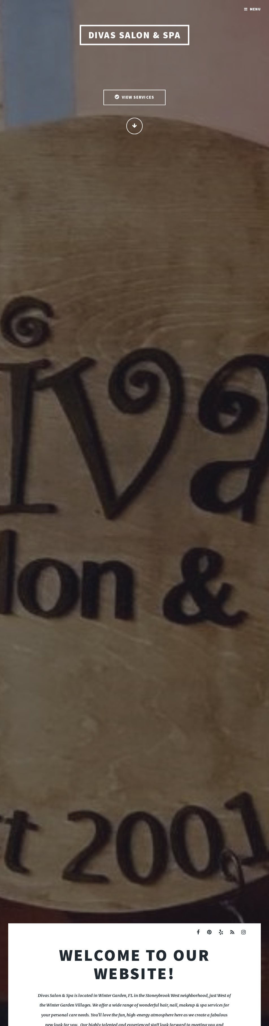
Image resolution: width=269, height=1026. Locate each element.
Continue (134, 126)
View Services (138, 97)
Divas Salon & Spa (134, 35)
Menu (255, 9)
